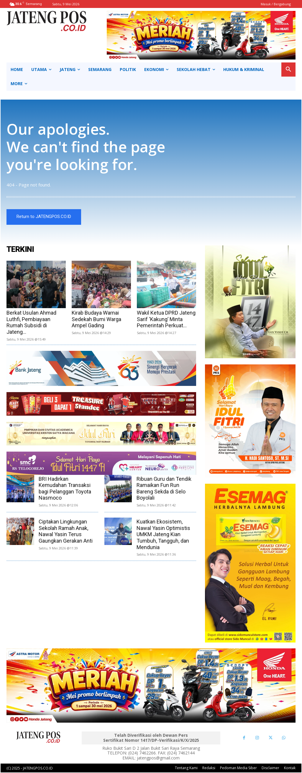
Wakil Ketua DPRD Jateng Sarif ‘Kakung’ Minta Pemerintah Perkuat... (166, 319)
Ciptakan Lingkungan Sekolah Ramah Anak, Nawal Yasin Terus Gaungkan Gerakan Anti (66, 531)
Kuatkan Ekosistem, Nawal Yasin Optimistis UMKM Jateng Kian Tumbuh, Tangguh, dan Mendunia (163, 535)
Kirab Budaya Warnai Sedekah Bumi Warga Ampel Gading (96, 319)
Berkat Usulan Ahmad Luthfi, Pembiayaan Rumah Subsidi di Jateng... (31, 323)
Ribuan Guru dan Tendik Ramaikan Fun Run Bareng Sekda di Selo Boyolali (164, 488)
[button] (288, 69)
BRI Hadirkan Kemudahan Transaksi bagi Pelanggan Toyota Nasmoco (65, 488)
